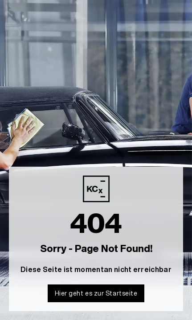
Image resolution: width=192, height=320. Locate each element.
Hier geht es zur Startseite (96, 293)
